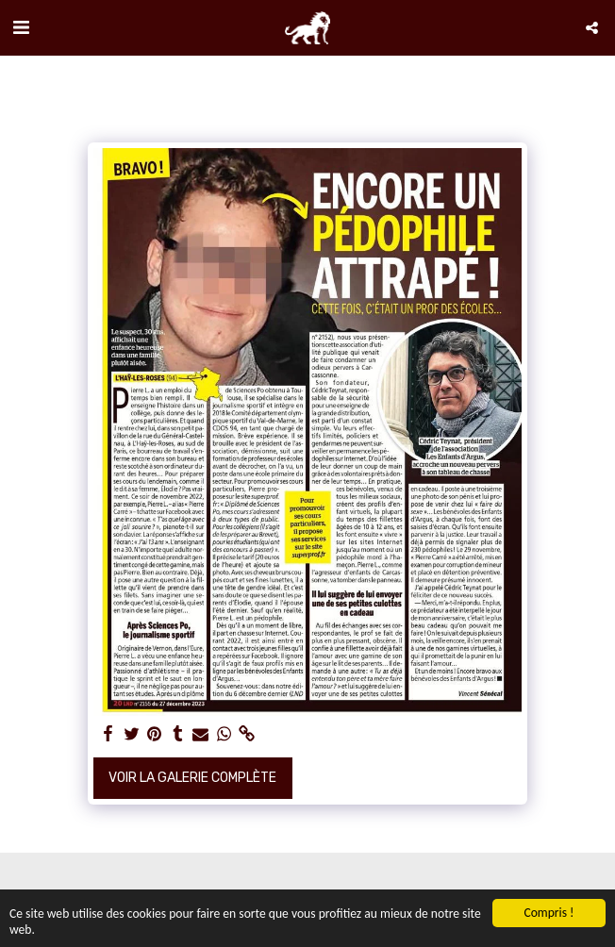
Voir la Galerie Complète (192, 778)
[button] (21, 27)
